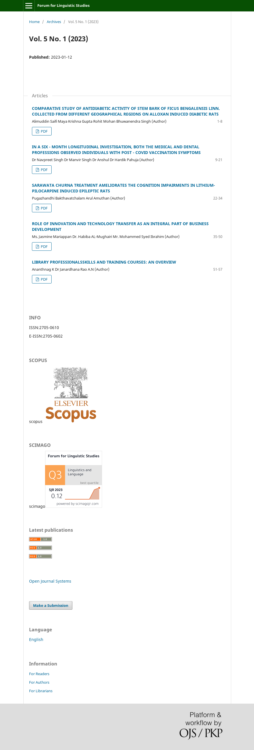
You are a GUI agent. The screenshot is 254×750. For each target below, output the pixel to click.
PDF (44, 131)
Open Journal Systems (50, 581)
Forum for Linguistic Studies (63, 5)
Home (34, 21)
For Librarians (40, 690)
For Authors (39, 682)
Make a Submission (50, 605)
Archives (54, 21)
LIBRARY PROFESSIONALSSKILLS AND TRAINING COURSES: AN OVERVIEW (104, 262)
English (36, 639)
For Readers (39, 673)
